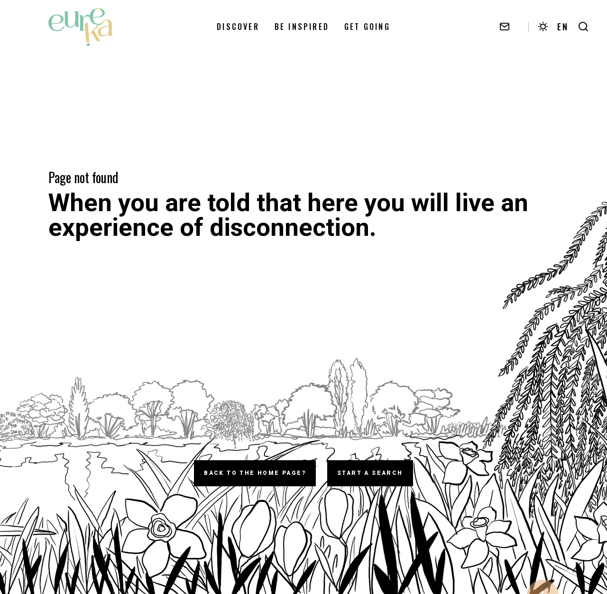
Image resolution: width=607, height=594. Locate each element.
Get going (367, 28)
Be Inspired (302, 28)
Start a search (370, 473)
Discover (238, 28)
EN (563, 28)
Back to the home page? (255, 473)
